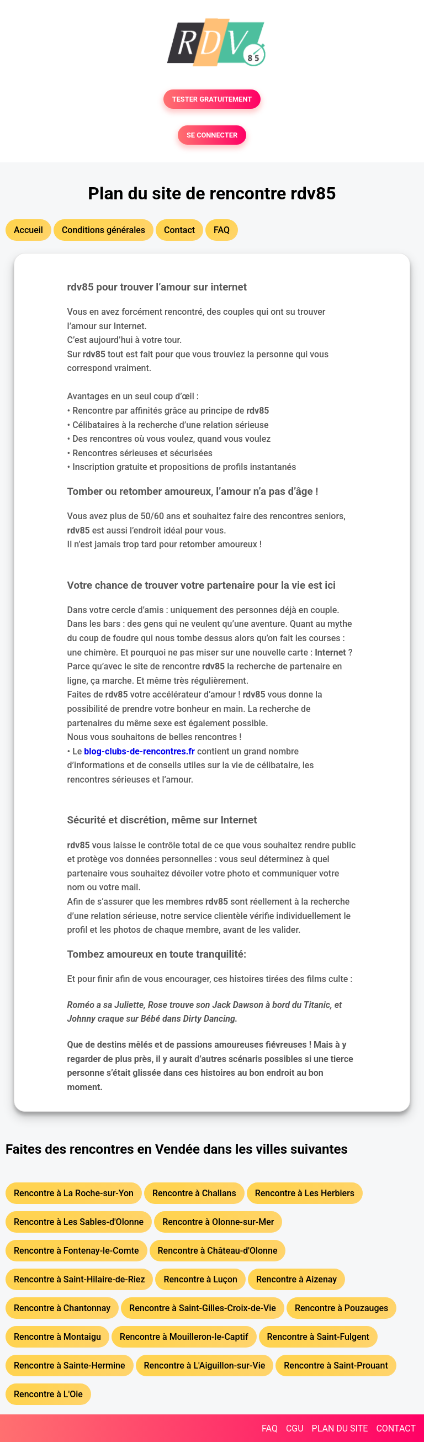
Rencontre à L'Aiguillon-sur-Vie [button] (205, 1365)
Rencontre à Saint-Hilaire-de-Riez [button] (79, 1279)
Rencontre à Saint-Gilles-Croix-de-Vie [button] (202, 1308)
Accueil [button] (28, 230)
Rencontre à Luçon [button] (200, 1279)
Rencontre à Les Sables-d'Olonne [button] (79, 1222)
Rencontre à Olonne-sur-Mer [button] (218, 1222)
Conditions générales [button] (103, 230)
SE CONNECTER (212, 135)
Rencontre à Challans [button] (194, 1193)
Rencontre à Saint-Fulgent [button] (318, 1337)
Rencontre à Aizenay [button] (296, 1279)
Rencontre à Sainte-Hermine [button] (69, 1365)
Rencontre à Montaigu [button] (57, 1337)
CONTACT (396, 1428)
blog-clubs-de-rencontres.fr (139, 751)
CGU (295, 1428)
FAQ (270, 1428)
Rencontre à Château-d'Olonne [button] (218, 1250)
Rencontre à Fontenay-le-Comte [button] (76, 1250)
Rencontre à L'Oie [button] (48, 1394)
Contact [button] (179, 230)
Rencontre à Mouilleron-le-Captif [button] (184, 1337)
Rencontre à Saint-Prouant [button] (336, 1365)
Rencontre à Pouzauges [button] (341, 1308)
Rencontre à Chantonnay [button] (62, 1308)
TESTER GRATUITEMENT (212, 99)
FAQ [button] (222, 230)
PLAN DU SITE (340, 1428)
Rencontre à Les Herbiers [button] (304, 1193)
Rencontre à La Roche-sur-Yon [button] (74, 1193)
